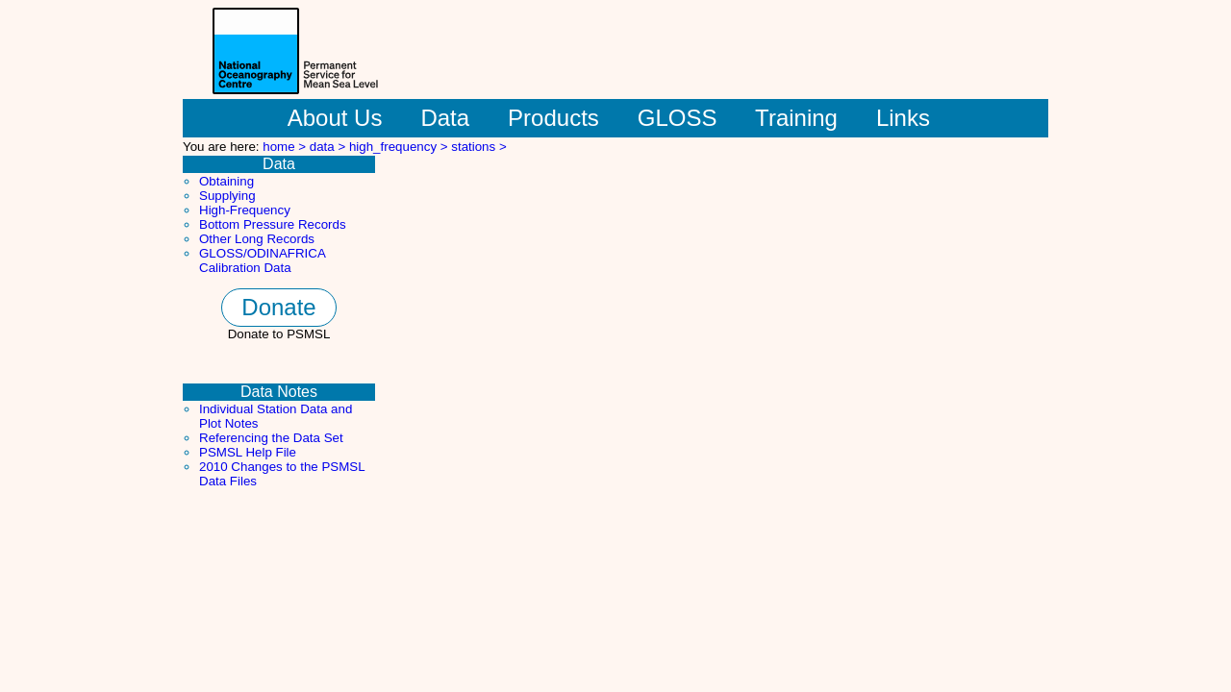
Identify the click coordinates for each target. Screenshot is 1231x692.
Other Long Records (256, 239)
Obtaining (226, 181)
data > (329, 146)
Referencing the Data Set (271, 438)
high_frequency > (400, 146)
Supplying (227, 195)
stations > (478, 146)
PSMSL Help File (247, 452)
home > (286, 146)
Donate (278, 307)
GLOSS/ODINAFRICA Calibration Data (262, 260)
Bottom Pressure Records (272, 224)
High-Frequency (244, 210)
